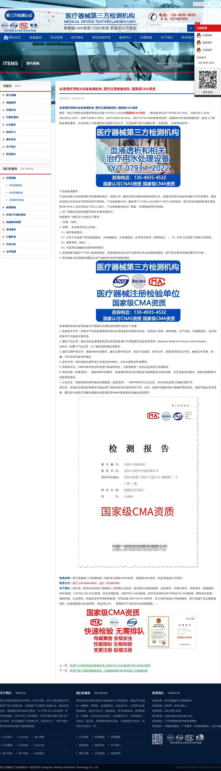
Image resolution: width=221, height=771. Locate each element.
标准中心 (11, 132)
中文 (216, 4)
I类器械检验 (15, 185)
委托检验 (173, 63)
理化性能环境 (101, 37)
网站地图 (190, 767)
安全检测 (56, 37)
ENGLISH (202, 4)
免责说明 (180, 767)
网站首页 (15, 37)
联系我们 (188, 37)
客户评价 (23, 753)
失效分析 (11, 244)
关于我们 (167, 37)
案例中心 (125, 37)
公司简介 (7, 737)
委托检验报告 (186, 63)
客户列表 (7, 753)
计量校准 (11, 236)
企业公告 (39, 745)
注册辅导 (204, 50)
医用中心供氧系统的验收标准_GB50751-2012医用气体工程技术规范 (110, 665)
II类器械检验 (16, 192)
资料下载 (84, 753)
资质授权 (84, 745)
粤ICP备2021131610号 (208, 767)
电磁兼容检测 (13, 222)
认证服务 (11, 124)
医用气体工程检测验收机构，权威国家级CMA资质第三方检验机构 (109, 670)
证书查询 (100, 753)
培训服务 (11, 229)
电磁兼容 (35, 37)
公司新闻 (7, 745)
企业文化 (23, 737)
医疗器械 (11, 95)
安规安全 (11, 110)
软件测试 (77, 37)
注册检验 (146, 37)
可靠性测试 (12, 117)
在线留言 (39, 753)
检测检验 (11, 207)
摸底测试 (204, 42)
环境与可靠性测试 (16, 214)
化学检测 (11, 251)
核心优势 (39, 737)
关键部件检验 (16, 200)
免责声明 (116, 753)
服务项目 (11, 139)
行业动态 (23, 745)
